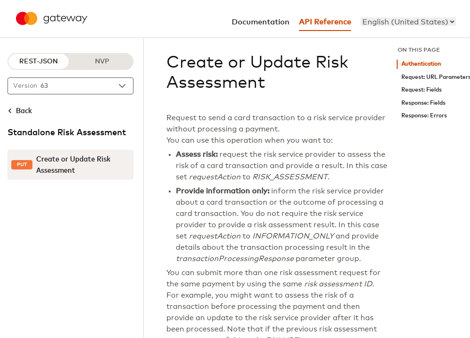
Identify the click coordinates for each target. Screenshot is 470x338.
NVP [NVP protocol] (102, 61)
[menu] (408, 21)
